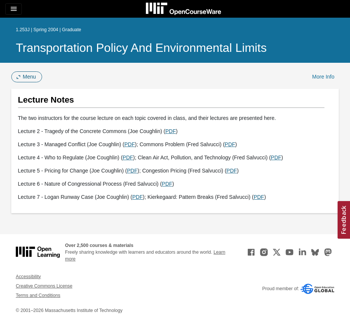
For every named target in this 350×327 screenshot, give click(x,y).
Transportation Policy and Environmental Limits (141, 47)
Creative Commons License (44, 286)
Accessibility (28, 276)
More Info (323, 77)
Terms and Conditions (38, 295)
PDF (170, 131)
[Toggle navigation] (13, 9)
